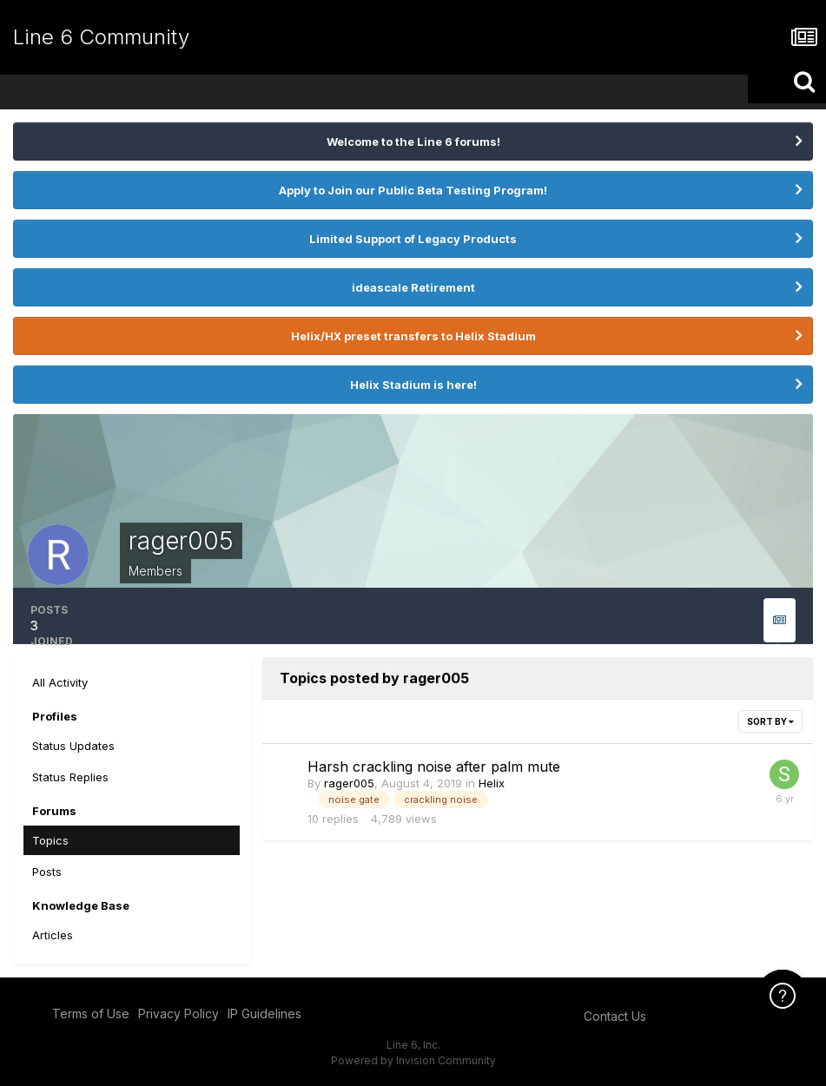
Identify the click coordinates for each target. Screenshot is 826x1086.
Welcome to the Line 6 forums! (413, 141)
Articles (52, 935)
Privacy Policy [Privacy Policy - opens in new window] (178, 1013)
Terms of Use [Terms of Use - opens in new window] (90, 1013)
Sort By (770, 721)
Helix (492, 783)
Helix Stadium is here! (413, 385)
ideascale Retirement (413, 287)
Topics (50, 840)
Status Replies (70, 777)
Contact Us (615, 1016)
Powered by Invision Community (413, 1060)
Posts (47, 872)
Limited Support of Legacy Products (413, 239)
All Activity (60, 682)
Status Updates (73, 746)
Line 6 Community (101, 36)
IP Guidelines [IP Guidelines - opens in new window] (264, 1013)
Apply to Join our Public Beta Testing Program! (413, 190)
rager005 (349, 783)
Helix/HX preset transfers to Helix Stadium (413, 336)
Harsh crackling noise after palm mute (433, 766)
